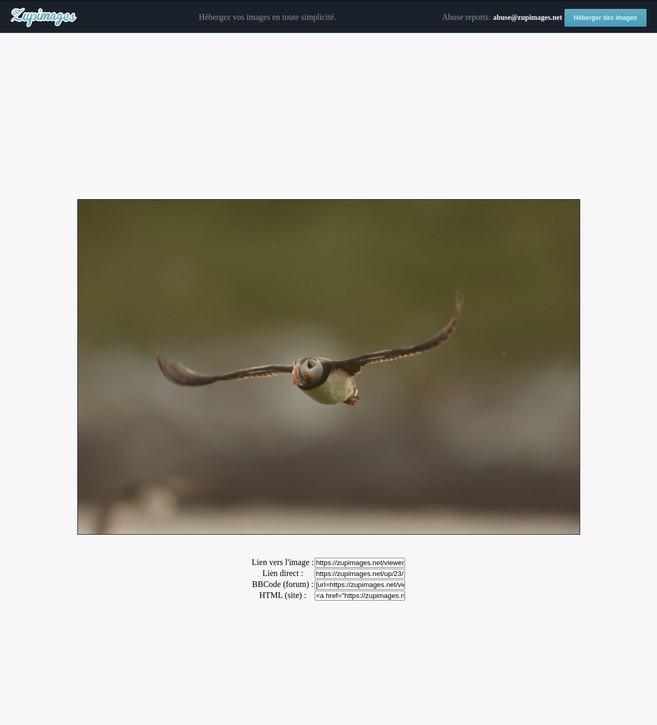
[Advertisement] (328, 116)
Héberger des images (605, 17)
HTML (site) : (282, 595)
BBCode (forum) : (282, 584)
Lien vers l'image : (283, 562)
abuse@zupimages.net (527, 17)
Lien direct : (282, 573)
